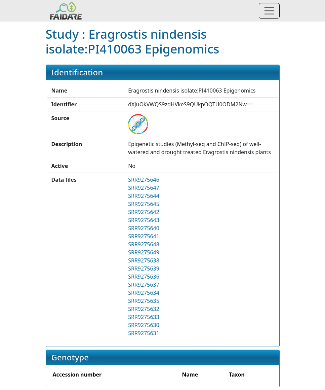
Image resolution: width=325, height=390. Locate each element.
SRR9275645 (143, 204)
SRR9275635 (143, 301)
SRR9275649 (143, 252)
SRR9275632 (143, 309)
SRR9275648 (143, 244)
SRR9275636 (143, 276)
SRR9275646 (143, 179)
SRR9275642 (143, 212)
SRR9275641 (143, 236)
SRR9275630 (143, 325)
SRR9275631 (143, 333)
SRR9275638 (143, 260)
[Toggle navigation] (269, 11)
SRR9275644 (143, 196)
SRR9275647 (143, 187)
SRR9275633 (143, 317)
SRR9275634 (143, 292)
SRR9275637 (143, 284)
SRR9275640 (143, 228)
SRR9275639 (143, 268)
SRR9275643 (143, 220)
